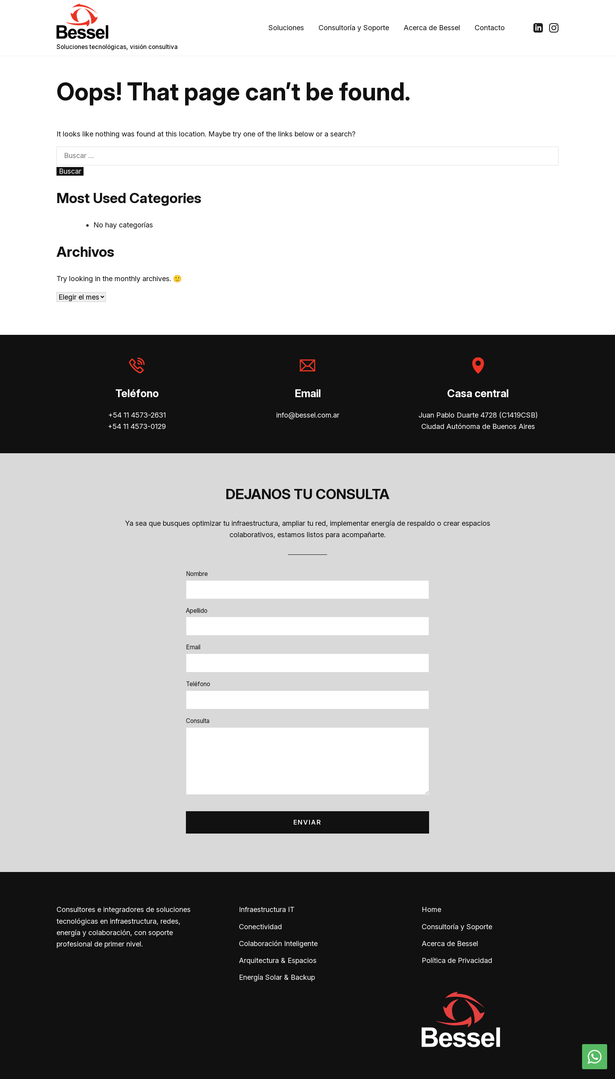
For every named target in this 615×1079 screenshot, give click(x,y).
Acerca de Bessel (432, 28)
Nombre (197, 574)
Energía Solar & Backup (277, 977)
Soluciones (286, 28)
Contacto (490, 28)
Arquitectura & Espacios (278, 960)
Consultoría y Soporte (353, 28)
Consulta (197, 721)
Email (193, 647)
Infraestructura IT (267, 909)
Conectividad (260, 927)
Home (431, 909)
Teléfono (198, 684)
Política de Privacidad (457, 960)
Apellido (196, 610)
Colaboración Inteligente (278, 943)
